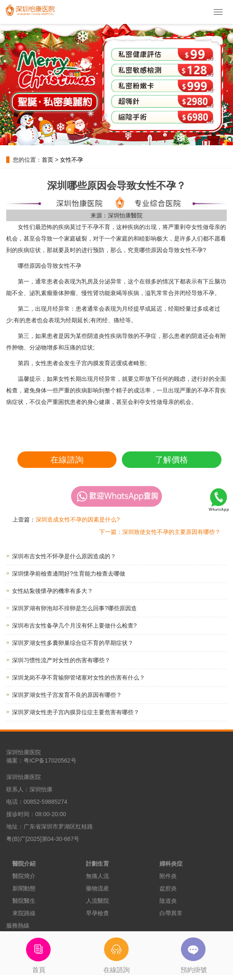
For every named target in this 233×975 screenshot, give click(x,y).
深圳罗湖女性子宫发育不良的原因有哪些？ (67, 695)
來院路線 (24, 913)
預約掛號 (194, 952)
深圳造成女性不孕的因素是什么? (78, 519)
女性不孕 (71, 159)
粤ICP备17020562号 (50, 760)
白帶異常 (171, 913)
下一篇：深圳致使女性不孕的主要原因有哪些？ (160, 532)
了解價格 (171, 459)
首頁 (39, 952)
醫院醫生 (24, 900)
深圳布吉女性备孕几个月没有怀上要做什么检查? (74, 625)
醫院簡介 (24, 876)
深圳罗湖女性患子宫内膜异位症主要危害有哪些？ (75, 712)
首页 (47, 159)
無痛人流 (97, 876)
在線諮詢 (66, 459)
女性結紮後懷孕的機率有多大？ (52, 591)
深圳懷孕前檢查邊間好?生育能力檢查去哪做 (68, 573)
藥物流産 (97, 888)
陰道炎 (168, 900)
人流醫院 (97, 900)
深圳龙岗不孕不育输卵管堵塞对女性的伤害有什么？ (78, 677)
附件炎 (168, 876)
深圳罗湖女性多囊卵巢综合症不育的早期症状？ (72, 643)
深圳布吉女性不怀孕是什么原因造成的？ (64, 556)
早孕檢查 (97, 913)
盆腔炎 (168, 888)
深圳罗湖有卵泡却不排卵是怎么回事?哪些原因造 (74, 608)
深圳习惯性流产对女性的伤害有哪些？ (61, 660)
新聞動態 (24, 888)
